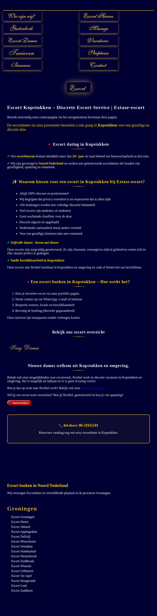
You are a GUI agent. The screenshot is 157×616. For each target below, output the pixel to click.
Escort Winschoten (23, 541)
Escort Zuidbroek (22, 561)
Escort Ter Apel (21, 576)
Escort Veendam (22, 546)
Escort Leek (19, 585)
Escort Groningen (22, 517)
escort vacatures (91, 388)
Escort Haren (19, 522)
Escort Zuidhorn (22, 590)
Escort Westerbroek (24, 556)
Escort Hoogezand (23, 580)
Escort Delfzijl (20, 536)
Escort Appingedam (24, 531)
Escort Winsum (21, 566)
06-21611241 (88, 425)
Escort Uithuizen (22, 571)
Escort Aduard (20, 526)
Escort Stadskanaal (23, 551)
